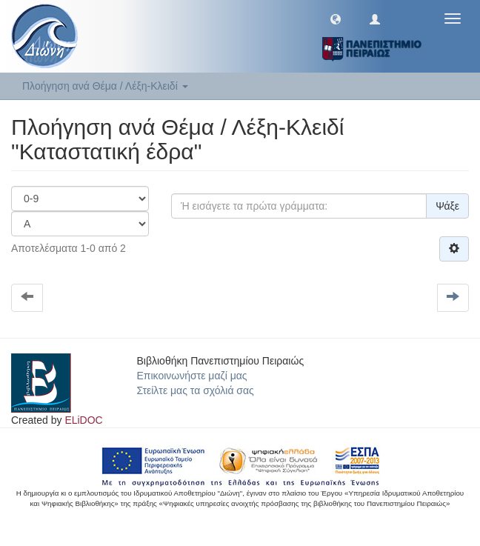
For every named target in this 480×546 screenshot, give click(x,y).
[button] (335, 18)
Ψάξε (447, 206)
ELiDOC (83, 420)
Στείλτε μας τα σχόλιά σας (195, 390)
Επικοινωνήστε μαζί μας (192, 376)
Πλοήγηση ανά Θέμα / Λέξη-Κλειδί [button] (105, 86)
